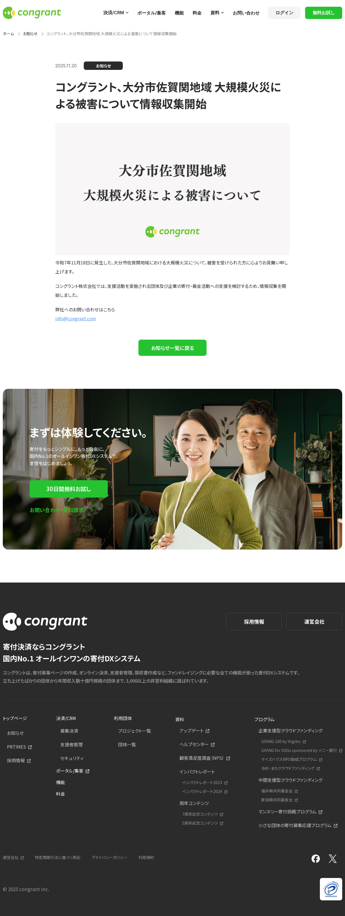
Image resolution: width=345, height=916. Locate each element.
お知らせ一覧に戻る (172, 347)
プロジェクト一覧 (134, 730)
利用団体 (123, 718)
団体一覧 (127, 744)
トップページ (15, 718)
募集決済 (69, 730)
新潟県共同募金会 (277, 799)
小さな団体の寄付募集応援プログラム (295, 825)
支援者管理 (71, 744)
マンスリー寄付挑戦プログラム (287, 811)
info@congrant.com (75, 318)
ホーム (8, 33)
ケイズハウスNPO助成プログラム (289, 759)
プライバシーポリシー (109, 857)
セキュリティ (71, 758)
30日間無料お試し (68, 489)
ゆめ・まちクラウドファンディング (288, 768)
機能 (179, 13)
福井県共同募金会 (277, 791)
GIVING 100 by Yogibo (281, 741)
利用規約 (146, 857)
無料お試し (324, 12)
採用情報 (254, 621)
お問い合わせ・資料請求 (57, 509)
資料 (214, 12)
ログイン (284, 12)
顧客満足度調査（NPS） (201, 757)
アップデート (191, 730)
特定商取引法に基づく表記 (57, 857)
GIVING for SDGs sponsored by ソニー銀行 (299, 750)
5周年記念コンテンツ (200, 823)
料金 (197, 13)
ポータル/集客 (151, 13)
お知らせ (30, 33)
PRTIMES (16, 746)
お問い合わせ (246, 13)
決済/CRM (113, 12)
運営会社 (314, 621)
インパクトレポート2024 (202, 791)
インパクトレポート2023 (202, 782)
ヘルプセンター (194, 744)
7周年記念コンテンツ (200, 814)
